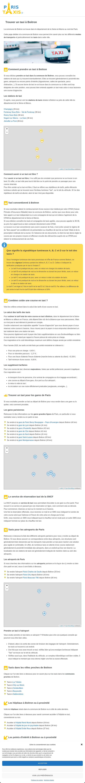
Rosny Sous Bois (10, 115)
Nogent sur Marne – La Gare (15, 118)
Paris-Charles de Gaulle (32, 572)
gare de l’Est (23, 431)
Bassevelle (17, 691)
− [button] (7, 132)
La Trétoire (17, 682)
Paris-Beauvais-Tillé (31, 578)
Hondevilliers (18, 688)
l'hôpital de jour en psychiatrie (27, 725)
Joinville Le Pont (10, 121)
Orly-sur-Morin (18, 685)
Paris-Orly (27, 575)
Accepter (42, 763)
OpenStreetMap (69, 169)
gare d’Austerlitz (24, 428)
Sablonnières (18, 694)
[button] (82, 744)
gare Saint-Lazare (25, 437)
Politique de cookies (37, 780)
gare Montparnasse (26, 440)
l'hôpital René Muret (23, 723)
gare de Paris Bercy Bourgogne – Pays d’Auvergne (38, 422)
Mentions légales (49, 780)
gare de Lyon (23, 425)
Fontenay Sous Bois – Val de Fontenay (19, 112)
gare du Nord (23, 434)
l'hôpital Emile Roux (23, 728)
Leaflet (61, 169)
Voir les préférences (42, 775)
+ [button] (7, 129)
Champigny (8, 109)
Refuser (42, 769)
